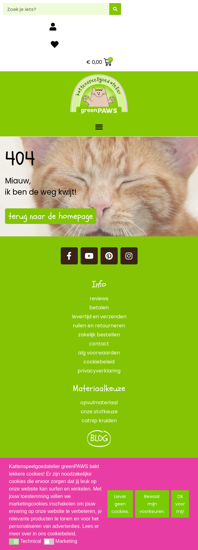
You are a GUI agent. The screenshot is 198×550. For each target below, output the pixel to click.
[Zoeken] (115, 9)
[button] (99, 127)
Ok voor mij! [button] (180, 503)
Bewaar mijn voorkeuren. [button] (152, 503)
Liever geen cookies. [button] (120, 503)
